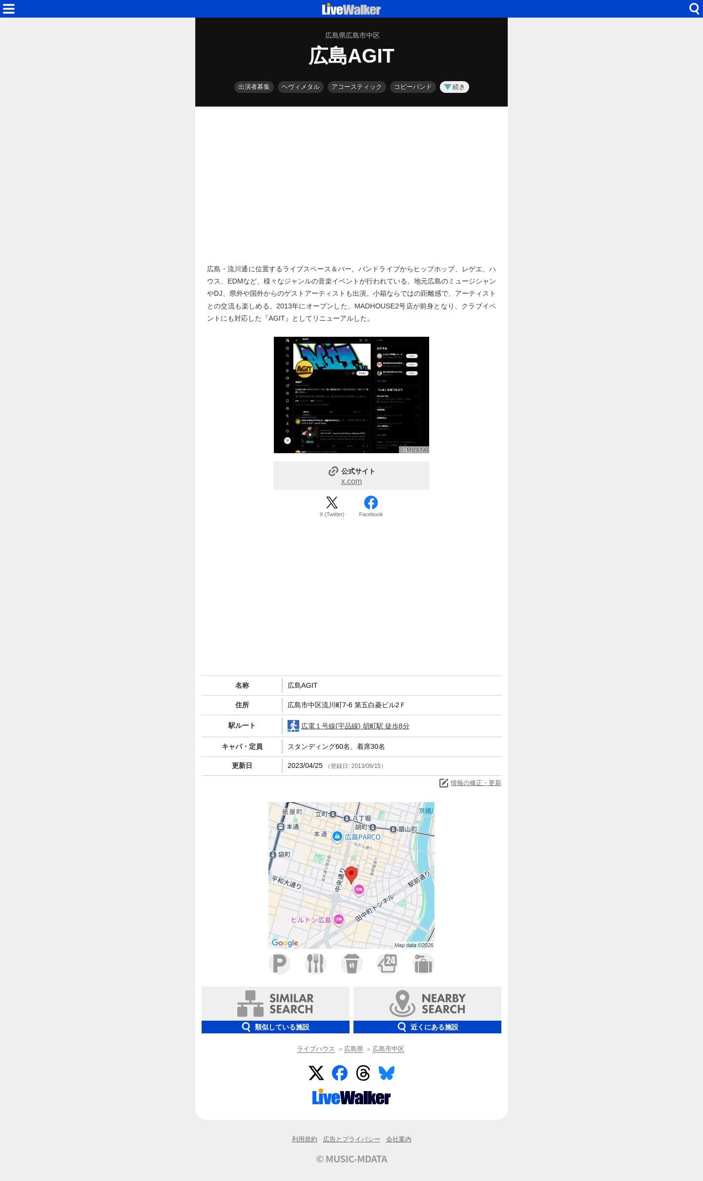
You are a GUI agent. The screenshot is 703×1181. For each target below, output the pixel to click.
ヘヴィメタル (301, 86)
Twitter (316, 1073)
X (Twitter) (332, 514)
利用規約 (304, 1139)
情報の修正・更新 (469, 783)
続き (454, 86)
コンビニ (387, 964)
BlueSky (386, 1073)
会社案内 (399, 1139)
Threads (363, 1073)
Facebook (371, 514)
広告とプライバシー (351, 1139)
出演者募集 (254, 86)
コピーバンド (413, 86)
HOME (351, 9)
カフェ (352, 964)
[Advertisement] (351, 182)
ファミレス (316, 964)
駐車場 (279, 964)
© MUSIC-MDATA (351, 1158)
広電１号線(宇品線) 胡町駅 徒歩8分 (349, 726)
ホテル (423, 964)
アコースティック (356, 86)
